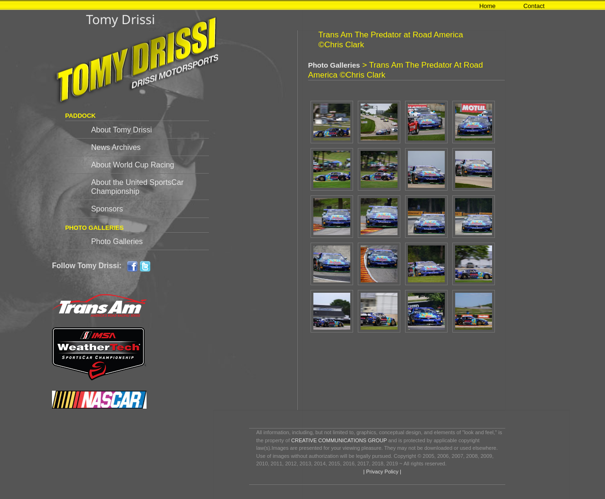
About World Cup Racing (132, 165)
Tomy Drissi (120, 19)
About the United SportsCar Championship (137, 186)
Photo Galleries (117, 241)
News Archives (116, 147)
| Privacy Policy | (381, 471)
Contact (533, 5)
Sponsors (107, 209)
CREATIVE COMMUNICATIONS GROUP (339, 440)
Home (487, 5)
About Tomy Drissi (121, 130)
